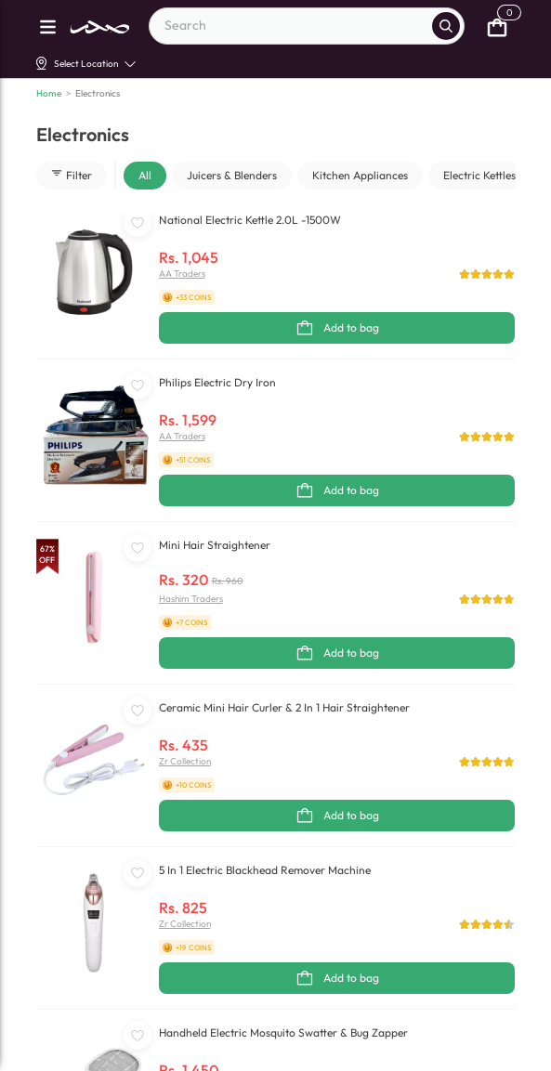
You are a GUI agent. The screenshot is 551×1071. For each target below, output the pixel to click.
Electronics (97, 93)
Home (48, 93)
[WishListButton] (137, 223)
